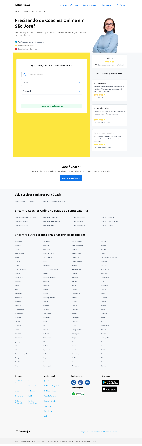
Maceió (45, 294)
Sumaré (74, 298)
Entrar (120, 5)
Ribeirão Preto (48, 253)
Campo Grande (77, 261)
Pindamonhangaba (21, 354)
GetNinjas (18, 11)
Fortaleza (104, 241)
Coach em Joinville (21, 225)
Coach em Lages (48, 225)
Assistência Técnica (19, 382)
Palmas (103, 306)
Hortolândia (76, 294)
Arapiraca (18, 281)
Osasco (17, 261)
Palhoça (103, 358)
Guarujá (46, 281)
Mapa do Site (48, 411)
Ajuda (45, 416)
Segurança (106, 5)
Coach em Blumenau (50, 217)
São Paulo (46, 241)
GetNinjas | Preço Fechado (53, 386)
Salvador (18, 245)
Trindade (18, 350)
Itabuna (103, 366)
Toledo (45, 354)
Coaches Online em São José (24, 201)
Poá (102, 322)
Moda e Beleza (33, 386)
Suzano (74, 281)
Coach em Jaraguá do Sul (109, 221)
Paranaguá (47, 366)
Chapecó (46, 342)
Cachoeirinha (19, 310)
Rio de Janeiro (77, 241)
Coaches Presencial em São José (54, 201)
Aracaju (103, 290)
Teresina (46, 302)
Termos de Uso (95, 432)
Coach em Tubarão (107, 225)
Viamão (74, 306)
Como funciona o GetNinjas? (27, 49)
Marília (103, 350)
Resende (46, 362)
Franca (45, 330)
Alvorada (18, 318)
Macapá (74, 362)
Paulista (103, 318)
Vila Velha (46, 265)
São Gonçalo (76, 269)
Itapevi (74, 290)
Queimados (47, 350)
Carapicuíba (105, 277)
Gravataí (46, 306)
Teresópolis (105, 338)
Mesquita (46, 318)
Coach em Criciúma (21, 221)
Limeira (17, 322)
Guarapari (104, 346)
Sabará (17, 330)
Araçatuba (75, 366)
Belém (74, 265)
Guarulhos (46, 249)
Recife (17, 257)
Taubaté (46, 310)
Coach (31, 11)
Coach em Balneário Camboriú (25, 217)
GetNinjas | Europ (50, 391)
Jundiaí (17, 273)
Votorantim (105, 326)
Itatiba (103, 342)
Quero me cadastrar (71, 178)
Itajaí (16, 290)
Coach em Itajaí (77, 221)
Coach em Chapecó (107, 217)
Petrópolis (75, 318)
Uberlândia (104, 273)
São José (75, 277)
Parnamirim (19, 314)
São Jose (41, 11)
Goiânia (46, 245)
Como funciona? (90, 5)
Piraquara (18, 334)
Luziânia (75, 350)
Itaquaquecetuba (49, 298)
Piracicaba (18, 294)
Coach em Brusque (78, 217)
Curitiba (17, 249)
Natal (17, 286)
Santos (103, 253)
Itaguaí (45, 358)
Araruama (75, 342)
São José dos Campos (50, 269)
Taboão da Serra (20, 269)
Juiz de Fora (19, 277)
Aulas (16, 386)
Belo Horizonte (77, 245)
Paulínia (75, 322)
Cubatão (18, 362)
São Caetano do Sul (49, 277)
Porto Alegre (19, 253)
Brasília (103, 245)
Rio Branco (18, 241)
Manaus (46, 261)
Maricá (74, 314)
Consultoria (19, 396)
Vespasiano (47, 338)
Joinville (104, 261)
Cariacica (75, 310)
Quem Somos (48, 381)
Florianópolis (76, 253)
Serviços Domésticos (32, 402)
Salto (16, 346)
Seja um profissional (69, 5)
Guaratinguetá (77, 354)
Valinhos (18, 302)
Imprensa (84, 432)
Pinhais (74, 302)
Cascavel (18, 326)
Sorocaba (104, 265)
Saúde (25, 11)
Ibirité (74, 326)
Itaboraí (103, 330)
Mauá (74, 286)
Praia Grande (105, 269)
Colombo (104, 298)
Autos (17, 391)
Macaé (103, 310)
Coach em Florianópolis (51, 221)
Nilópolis (18, 306)
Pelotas (46, 334)
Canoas (74, 273)
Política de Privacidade (109, 432)
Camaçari (104, 314)
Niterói (74, 249)
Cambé (103, 362)
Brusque (17, 358)
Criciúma (75, 346)
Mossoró (104, 354)
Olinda (103, 294)
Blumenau (104, 286)
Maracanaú (18, 338)
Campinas (75, 257)
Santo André (47, 257)
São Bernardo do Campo (109, 257)
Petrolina (46, 346)
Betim (45, 290)
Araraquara (76, 334)
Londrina (46, 286)
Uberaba (104, 334)
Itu (44, 326)
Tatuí (16, 366)
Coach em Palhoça (78, 225)
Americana (47, 314)
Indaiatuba (18, 298)
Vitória (45, 273)
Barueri (103, 249)
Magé (74, 338)
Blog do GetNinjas (50, 401)
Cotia (102, 281)
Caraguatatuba (77, 330)
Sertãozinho (76, 358)
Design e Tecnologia (19, 402)
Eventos (31, 381)
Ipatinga (18, 342)
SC (36, 11)
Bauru (45, 322)
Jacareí (103, 302)
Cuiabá (17, 265)
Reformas (31, 391)
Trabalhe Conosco (50, 396)
